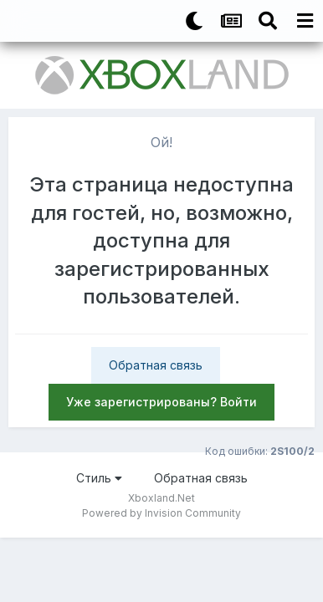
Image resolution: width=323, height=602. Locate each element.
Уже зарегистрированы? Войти (161, 402)
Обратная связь (156, 365)
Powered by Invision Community (161, 513)
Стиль (99, 478)
